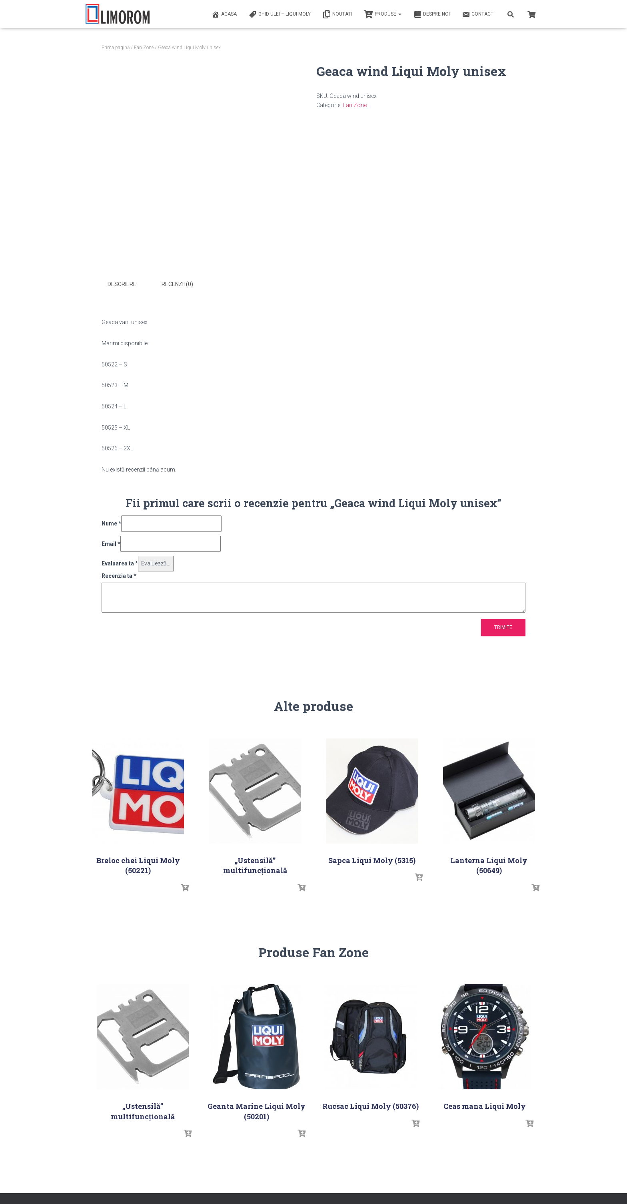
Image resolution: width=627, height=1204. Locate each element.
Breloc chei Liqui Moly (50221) (138, 865)
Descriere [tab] (122, 284)
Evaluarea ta (120, 563)
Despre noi (431, 14)
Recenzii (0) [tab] (177, 284)
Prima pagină (116, 47)
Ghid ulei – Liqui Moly (280, 14)
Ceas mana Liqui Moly (484, 1106)
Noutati (337, 14)
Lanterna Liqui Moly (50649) (488, 865)
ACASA (224, 14)
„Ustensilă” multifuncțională (255, 865)
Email (111, 544)
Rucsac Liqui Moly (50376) (370, 1106)
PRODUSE (382, 14)
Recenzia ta (119, 576)
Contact (477, 14)
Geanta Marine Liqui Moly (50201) (257, 1111)
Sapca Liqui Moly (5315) (371, 860)
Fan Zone (144, 47)
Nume (111, 523)
